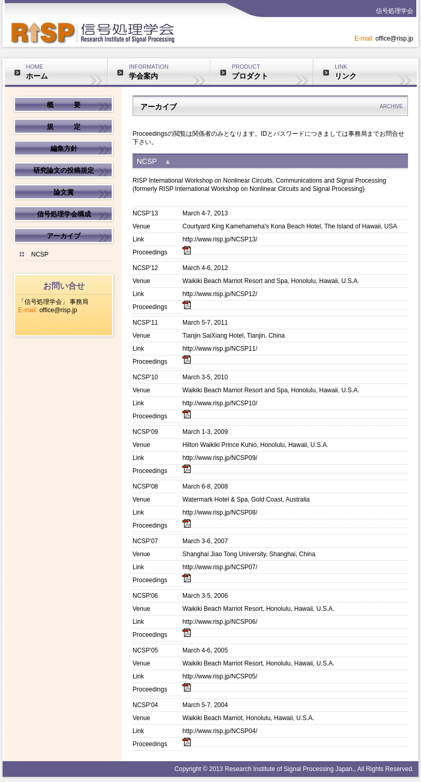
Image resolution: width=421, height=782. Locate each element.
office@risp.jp (58, 310)
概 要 (64, 105)
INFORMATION (169, 71)
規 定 (64, 127)
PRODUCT (272, 71)
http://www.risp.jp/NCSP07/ (219, 567)
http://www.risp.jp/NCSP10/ (219, 403)
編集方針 (63, 148)
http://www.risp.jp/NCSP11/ (219, 348)
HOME (66, 71)
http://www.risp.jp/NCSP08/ (219, 512)
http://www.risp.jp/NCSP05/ (219, 676)
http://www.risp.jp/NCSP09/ (219, 457)
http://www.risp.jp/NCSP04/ (219, 731)
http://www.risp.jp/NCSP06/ (219, 621)
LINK (375, 71)
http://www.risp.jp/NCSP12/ (219, 294)
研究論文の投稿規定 (63, 170)
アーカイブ (64, 236)
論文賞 (64, 192)
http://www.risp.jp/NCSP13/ (219, 239)
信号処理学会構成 (64, 214)
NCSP (39, 254)
